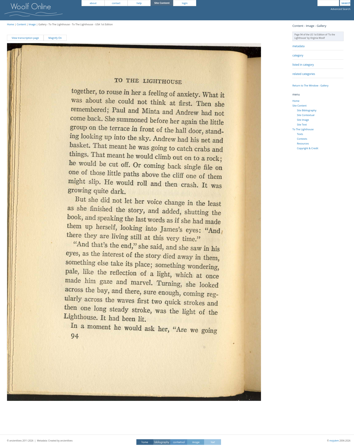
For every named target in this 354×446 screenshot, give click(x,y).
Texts (300, 134)
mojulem (334, 440)
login (185, 3)
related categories (303, 74)
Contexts (302, 138)
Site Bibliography (306, 110)
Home (10, 24)
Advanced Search (340, 9)
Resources (303, 143)
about (93, 3)
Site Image (303, 119)
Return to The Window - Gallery (310, 85)
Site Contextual (305, 115)
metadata (298, 46)
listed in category (303, 65)
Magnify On (55, 37)
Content (21, 24)
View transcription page (25, 37)
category (297, 55)
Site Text (302, 124)
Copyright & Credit (307, 148)
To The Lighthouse (303, 129)
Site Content (299, 105)
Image (32, 24)
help (139, 3)
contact (116, 3)
